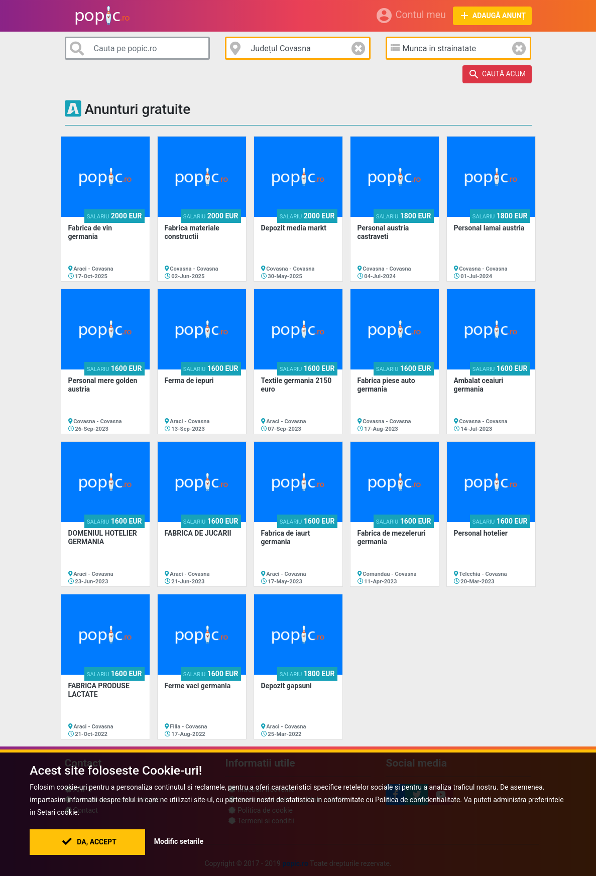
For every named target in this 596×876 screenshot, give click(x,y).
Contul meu (410, 16)
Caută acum (497, 74)
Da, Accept (89, 842)
